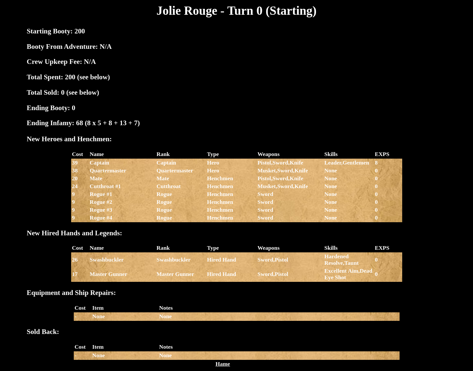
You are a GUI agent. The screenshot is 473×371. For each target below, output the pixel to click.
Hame (223, 364)
